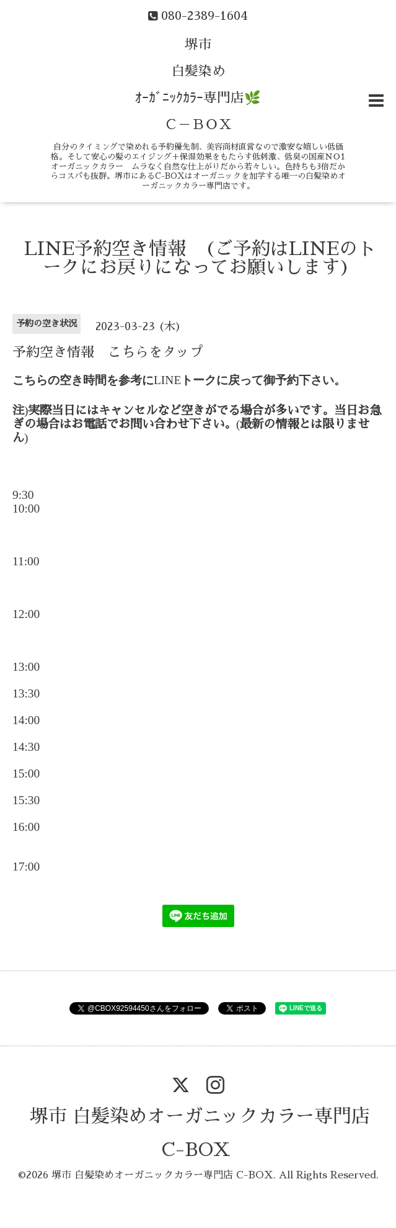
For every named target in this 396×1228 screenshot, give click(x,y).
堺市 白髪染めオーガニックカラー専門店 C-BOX (162, 1175)
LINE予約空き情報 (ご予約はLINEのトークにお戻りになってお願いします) (200, 258)
